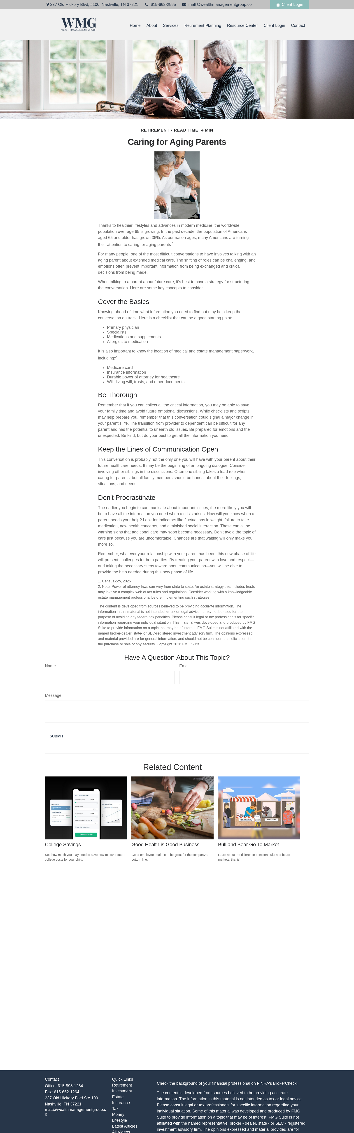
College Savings (63, 844)
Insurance (121, 1103)
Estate (118, 1097)
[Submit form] (56, 736)
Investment (122, 1091)
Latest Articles (124, 1126)
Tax (115, 1108)
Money (118, 1114)
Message (53, 695)
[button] (135, 25)
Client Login (289, 4)
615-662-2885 (160, 4)
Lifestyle (119, 1120)
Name (50, 666)
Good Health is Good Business (165, 844)
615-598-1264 (70, 1086)
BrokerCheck (285, 1083)
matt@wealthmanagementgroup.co (217, 4)
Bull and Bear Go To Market (248, 844)
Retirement (122, 1085)
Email (184, 666)
